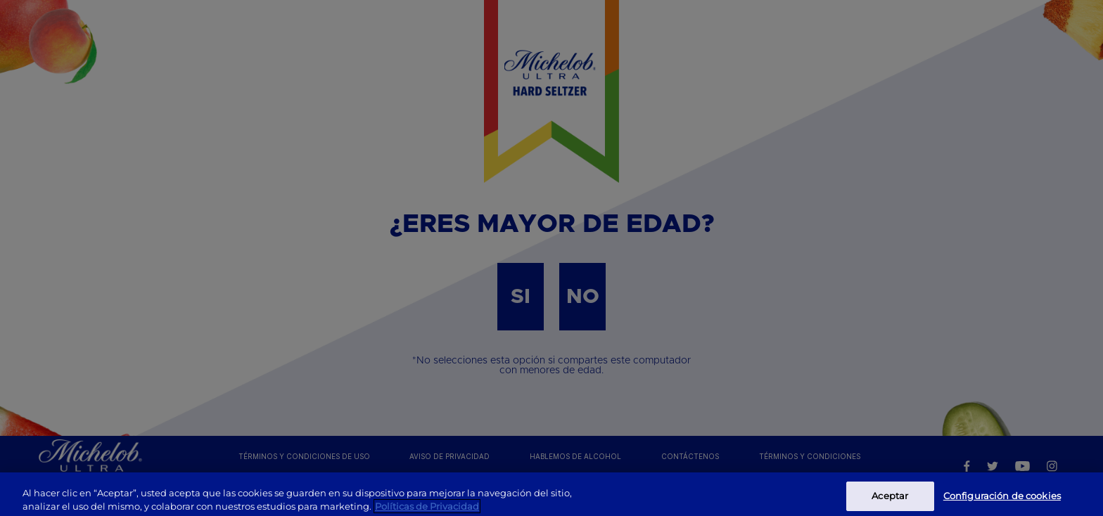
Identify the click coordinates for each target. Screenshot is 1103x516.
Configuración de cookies (1002, 499)
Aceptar (890, 499)
